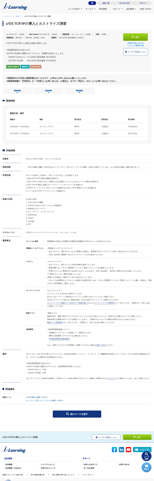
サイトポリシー (88, 475)
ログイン (143, 3)
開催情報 (17, 91)
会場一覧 (105, 3)
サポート (116, 8)
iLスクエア (112, 378)
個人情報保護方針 (38, 475)
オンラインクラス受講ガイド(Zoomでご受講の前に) (67, 303)
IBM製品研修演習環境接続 (59, 339)
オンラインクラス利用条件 (104, 303)
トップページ (6, 16)
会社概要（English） (13, 468)
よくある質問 (89, 468)
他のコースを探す (77, 414)
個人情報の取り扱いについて (63, 475)
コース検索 (146, 456)
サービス (89, 8)
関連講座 (79, 91)
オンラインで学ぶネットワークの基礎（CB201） (45, 400)
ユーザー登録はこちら (135, 51)
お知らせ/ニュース (48, 468)
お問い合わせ (146, 8)
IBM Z (18, 16)
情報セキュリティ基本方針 (12, 475)
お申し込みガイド (91, 464)
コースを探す (74, 8)
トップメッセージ (48, 464)
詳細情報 (48, 91)
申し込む (135, 37)
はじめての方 (124, 3)
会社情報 (130, 8)
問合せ (146, 467)
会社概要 (8, 464)
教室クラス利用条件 (55, 322)
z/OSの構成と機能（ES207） (37, 397)
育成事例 (103, 8)
